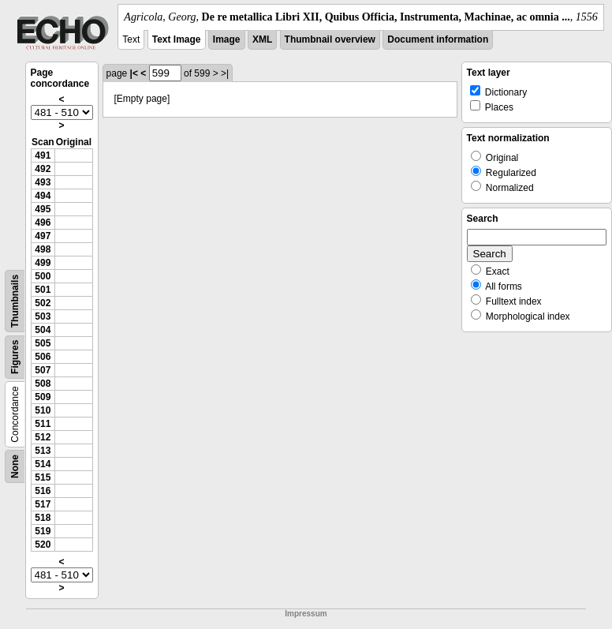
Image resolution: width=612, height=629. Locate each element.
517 (42, 504)
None (15, 466)
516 (42, 490)
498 (42, 249)
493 (42, 182)
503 (42, 316)
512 (42, 437)
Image (227, 39)
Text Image (176, 39)
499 (42, 262)
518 (42, 517)
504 (42, 329)
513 (42, 450)
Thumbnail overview (330, 39)
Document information (437, 39)
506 (42, 356)
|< (134, 73)
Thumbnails (15, 301)
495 (42, 209)
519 (42, 531)
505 (42, 343)
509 (42, 396)
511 (42, 423)
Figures (15, 357)
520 (42, 544)
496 (42, 222)
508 (42, 383)
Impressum (306, 613)
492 (42, 168)
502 (42, 303)
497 (42, 235)
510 (42, 410)
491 (42, 155)
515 (42, 477)
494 (42, 195)
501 (42, 289)
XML (262, 39)
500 (42, 276)
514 (42, 464)
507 (42, 370)
